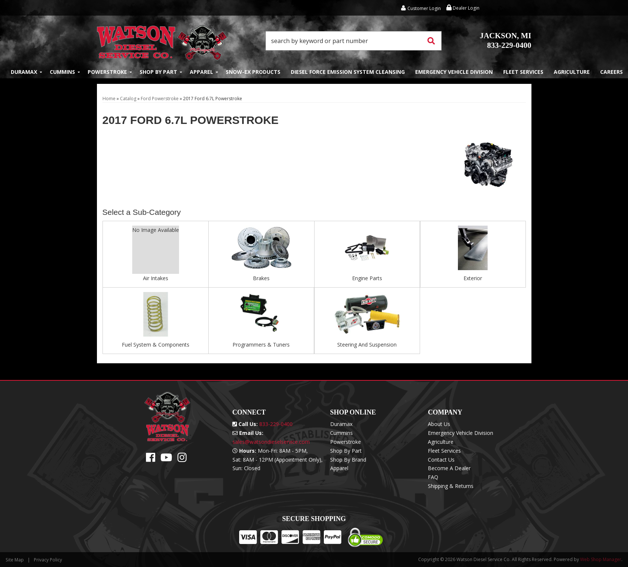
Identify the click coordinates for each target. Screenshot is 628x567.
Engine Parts (367, 278)
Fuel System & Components (155, 344)
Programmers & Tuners (261, 344)
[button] (353, 40)
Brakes (261, 278)
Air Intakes (155, 278)
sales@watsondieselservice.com (271, 441)
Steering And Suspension (367, 344)
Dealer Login (462, 8)
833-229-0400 (505, 40)
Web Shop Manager (600, 559)
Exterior (472, 278)
